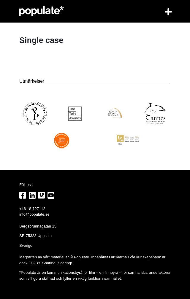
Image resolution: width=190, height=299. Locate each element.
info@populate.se (34, 214)
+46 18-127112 (32, 208)
